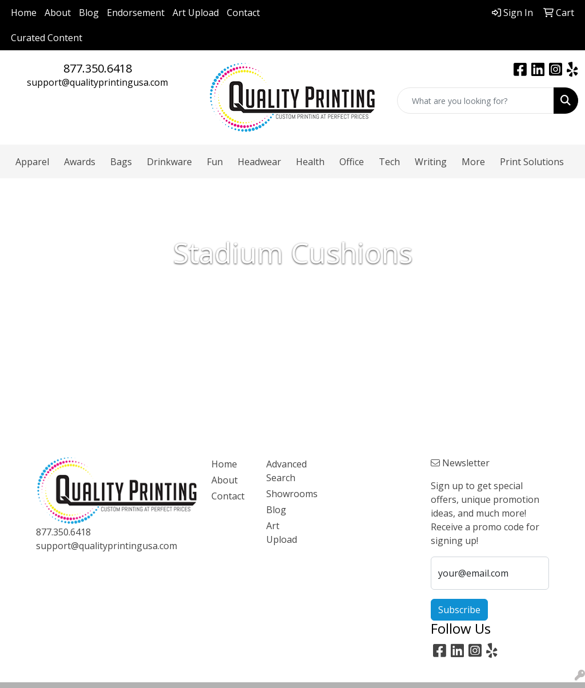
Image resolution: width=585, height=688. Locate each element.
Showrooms (286, 493)
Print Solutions (532, 161)
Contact (243, 12)
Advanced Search (286, 471)
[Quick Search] (475, 100)
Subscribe (459, 609)
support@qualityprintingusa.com (97, 82)
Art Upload (196, 12)
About (58, 12)
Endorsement (136, 12)
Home (24, 12)
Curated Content (46, 37)
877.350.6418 (97, 68)
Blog (89, 12)
